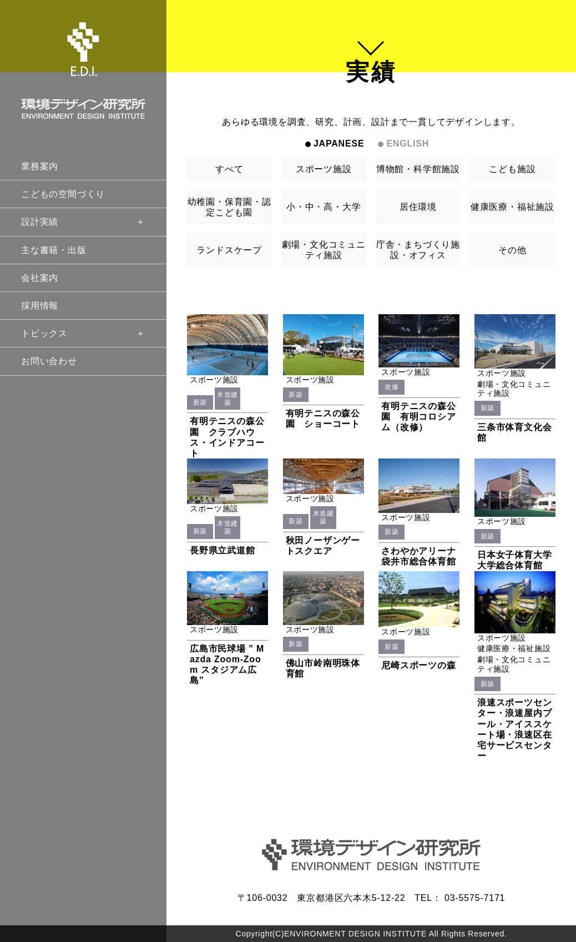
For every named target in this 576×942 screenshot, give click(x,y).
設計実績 (83, 221)
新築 (200, 402)
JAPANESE (339, 143)
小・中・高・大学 (323, 206)
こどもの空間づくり (63, 194)
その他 (512, 250)
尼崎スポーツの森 (418, 665)
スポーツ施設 (324, 169)
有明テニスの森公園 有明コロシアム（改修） (418, 416)
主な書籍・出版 (54, 250)
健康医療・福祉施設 (512, 206)
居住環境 (418, 206)
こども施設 (512, 169)
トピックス (83, 333)
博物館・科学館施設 (418, 169)
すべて (229, 169)
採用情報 (39, 305)
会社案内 (39, 278)
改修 (391, 387)
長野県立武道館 (222, 550)
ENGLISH (407, 143)
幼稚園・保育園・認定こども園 (229, 207)
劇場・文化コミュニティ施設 (324, 250)
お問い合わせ (49, 361)
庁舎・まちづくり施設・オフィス (418, 250)
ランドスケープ (229, 250)
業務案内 (39, 166)
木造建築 (227, 398)
